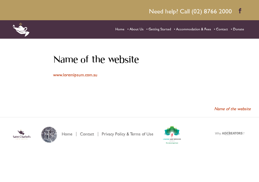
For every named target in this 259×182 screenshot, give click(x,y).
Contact (222, 29)
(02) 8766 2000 (211, 11)
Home (119, 29)
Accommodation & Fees (193, 29)
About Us (136, 29)
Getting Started (159, 29)
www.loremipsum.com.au (75, 75)
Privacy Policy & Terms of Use (127, 134)
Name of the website (234, 109)
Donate (238, 29)
